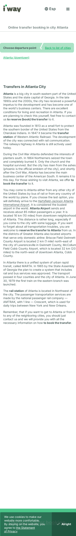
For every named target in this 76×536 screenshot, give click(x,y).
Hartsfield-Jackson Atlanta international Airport (38, 202)
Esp (50, 9)
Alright (64, 524)
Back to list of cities (58, 47)
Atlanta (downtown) (16, 57)
